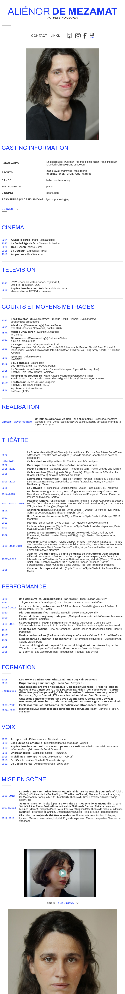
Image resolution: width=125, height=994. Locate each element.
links (55, 35)
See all (62, 903)
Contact (39, 35)
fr (92, 34)
